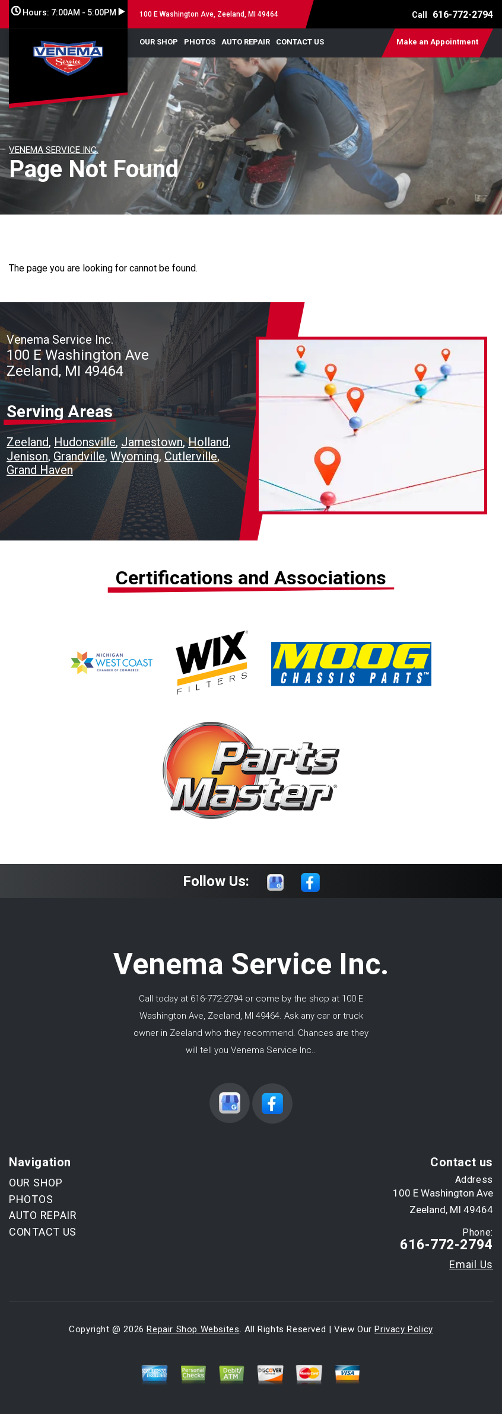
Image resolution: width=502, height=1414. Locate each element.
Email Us (471, 1264)
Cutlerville (190, 456)
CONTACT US (300, 41)
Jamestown (152, 442)
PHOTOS (199, 41)
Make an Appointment (437, 41)
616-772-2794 (463, 14)
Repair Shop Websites (193, 1329)
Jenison (27, 456)
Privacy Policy (403, 1329)
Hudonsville (85, 442)
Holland (208, 442)
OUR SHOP (158, 41)
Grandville (79, 456)
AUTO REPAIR (245, 41)
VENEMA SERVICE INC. (54, 150)
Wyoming (134, 456)
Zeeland (28, 442)
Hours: (68, 12)
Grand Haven (40, 470)
